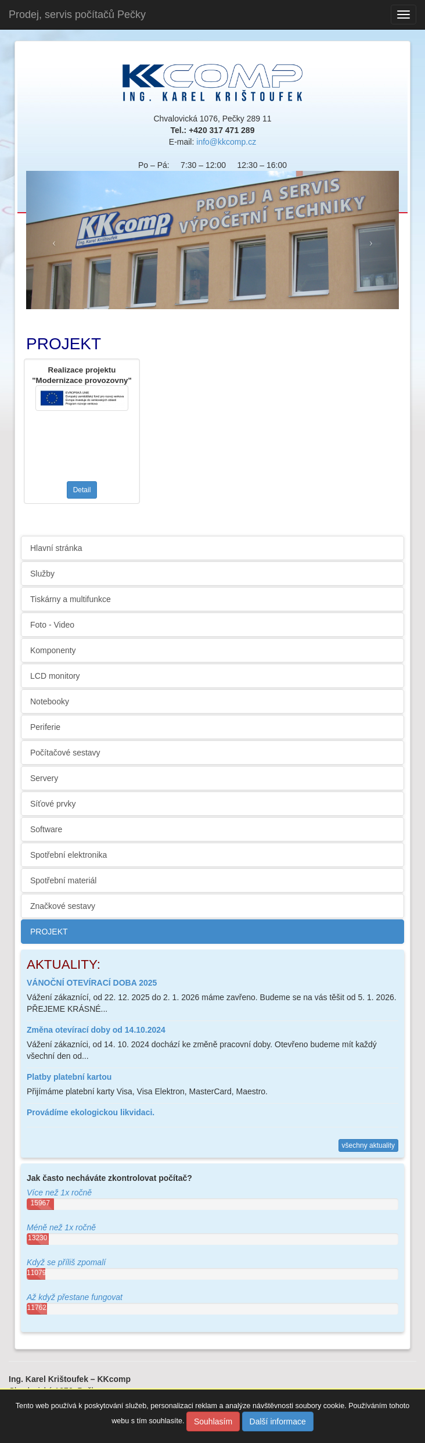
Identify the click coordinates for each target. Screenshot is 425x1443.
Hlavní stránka (56, 548)
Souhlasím (213, 1421)
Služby (42, 573)
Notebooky (49, 701)
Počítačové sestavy (65, 752)
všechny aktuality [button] (368, 1145)
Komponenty (53, 650)
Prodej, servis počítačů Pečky (77, 14)
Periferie (45, 727)
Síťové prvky (52, 803)
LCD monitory (55, 676)
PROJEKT (49, 931)
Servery (44, 778)
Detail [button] (82, 490)
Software (46, 829)
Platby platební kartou (69, 1077)
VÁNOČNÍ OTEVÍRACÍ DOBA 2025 (92, 982)
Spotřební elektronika (68, 855)
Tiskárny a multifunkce (70, 599)
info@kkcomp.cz (226, 141)
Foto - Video (52, 624)
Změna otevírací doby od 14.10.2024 (96, 1029)
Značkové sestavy (62, 906)
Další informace (278, 1421)
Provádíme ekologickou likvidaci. (90, 1112)
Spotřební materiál (63, 880)
